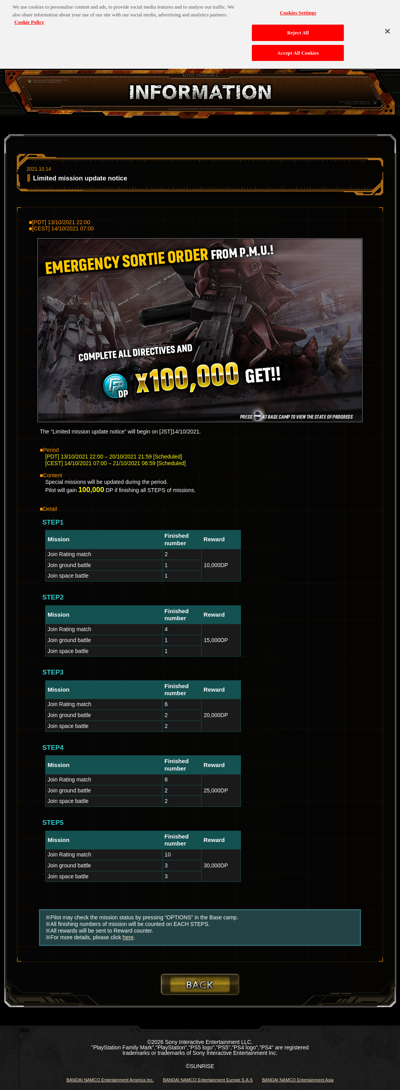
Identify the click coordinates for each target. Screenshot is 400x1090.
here (128, 937)
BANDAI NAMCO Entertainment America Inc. (110, 1080)
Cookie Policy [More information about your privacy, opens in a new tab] (29, 18)
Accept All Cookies (298, 49)
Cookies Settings (298, 9)
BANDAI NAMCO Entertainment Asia (297, 1080)
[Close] (387, 27)
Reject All (298, 29)
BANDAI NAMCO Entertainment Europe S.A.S (208, 1080)
